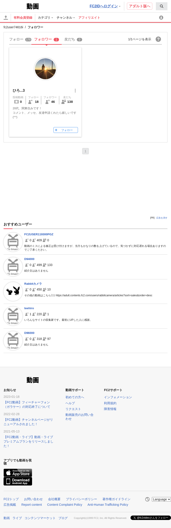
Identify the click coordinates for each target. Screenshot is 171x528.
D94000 (29, 259)
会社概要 (54, 499)
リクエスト (73, 409)
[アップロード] (6, 17)
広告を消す (161, 218)
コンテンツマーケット (40, 518)
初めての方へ (74, 397)
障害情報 (110, 409)
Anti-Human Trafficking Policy (108, 504)
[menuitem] (161, 6)
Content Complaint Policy (64, 504)
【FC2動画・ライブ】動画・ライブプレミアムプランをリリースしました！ (28, 441)
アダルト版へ (139, 6)
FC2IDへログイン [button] (105, 6)
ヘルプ (70, 403)
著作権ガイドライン (116, 499)
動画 (7, 518)
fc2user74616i (13, 27)
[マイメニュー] (162, 17)
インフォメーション (118, 397)
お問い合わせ (33, 499)
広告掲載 (10, 504)
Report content (31, 504)
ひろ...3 (19, 90)
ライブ (17, 518)
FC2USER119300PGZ (38, 234)
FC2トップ (11, 499)
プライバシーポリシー (81, 499)
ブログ (63, 518)
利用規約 (110, 403)
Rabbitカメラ (33, 283)
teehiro (29, 308)
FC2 (15, 5)
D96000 (29, 333)
